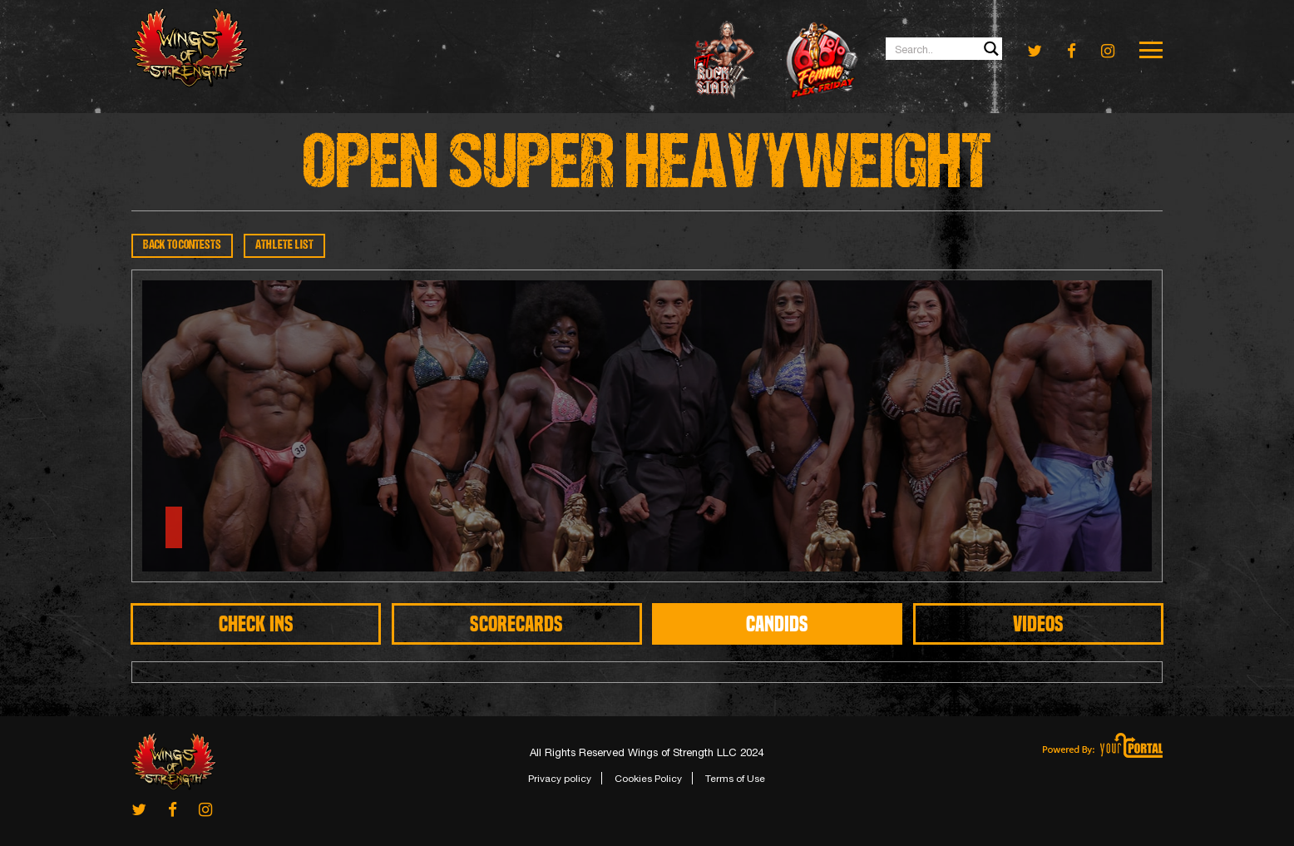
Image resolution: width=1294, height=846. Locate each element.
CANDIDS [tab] (777, 623)
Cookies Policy (648, 778)
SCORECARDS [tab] (516, 623)
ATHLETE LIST (284, 246)
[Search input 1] (945, 49)
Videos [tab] (1038, 623)
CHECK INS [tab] (256, 623)
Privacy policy (559, 778)
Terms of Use (735, 778)
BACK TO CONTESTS (182, 246)
